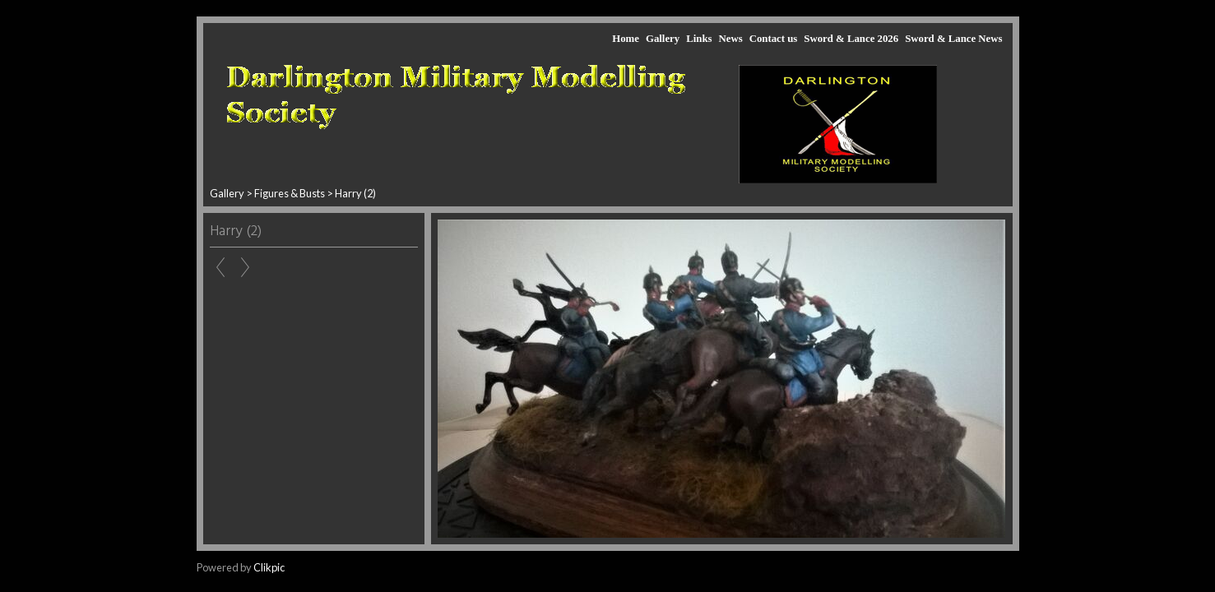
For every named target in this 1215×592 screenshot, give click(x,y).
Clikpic (269, 567)
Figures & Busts (289, 193)
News (730, 38)
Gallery (662, 38)
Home (625, 38)
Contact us (773, 38)
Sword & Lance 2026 (851, 38)
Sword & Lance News (953, 38)
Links (699, 38)
